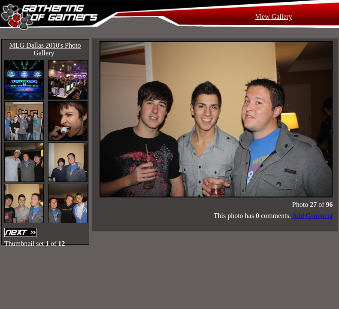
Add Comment (312, 215)
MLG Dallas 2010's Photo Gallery (45, 49)
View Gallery (273, 16)
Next (21, 232)
